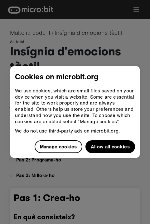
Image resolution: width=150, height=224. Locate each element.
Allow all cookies (110, 146)
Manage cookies (58, 146)
